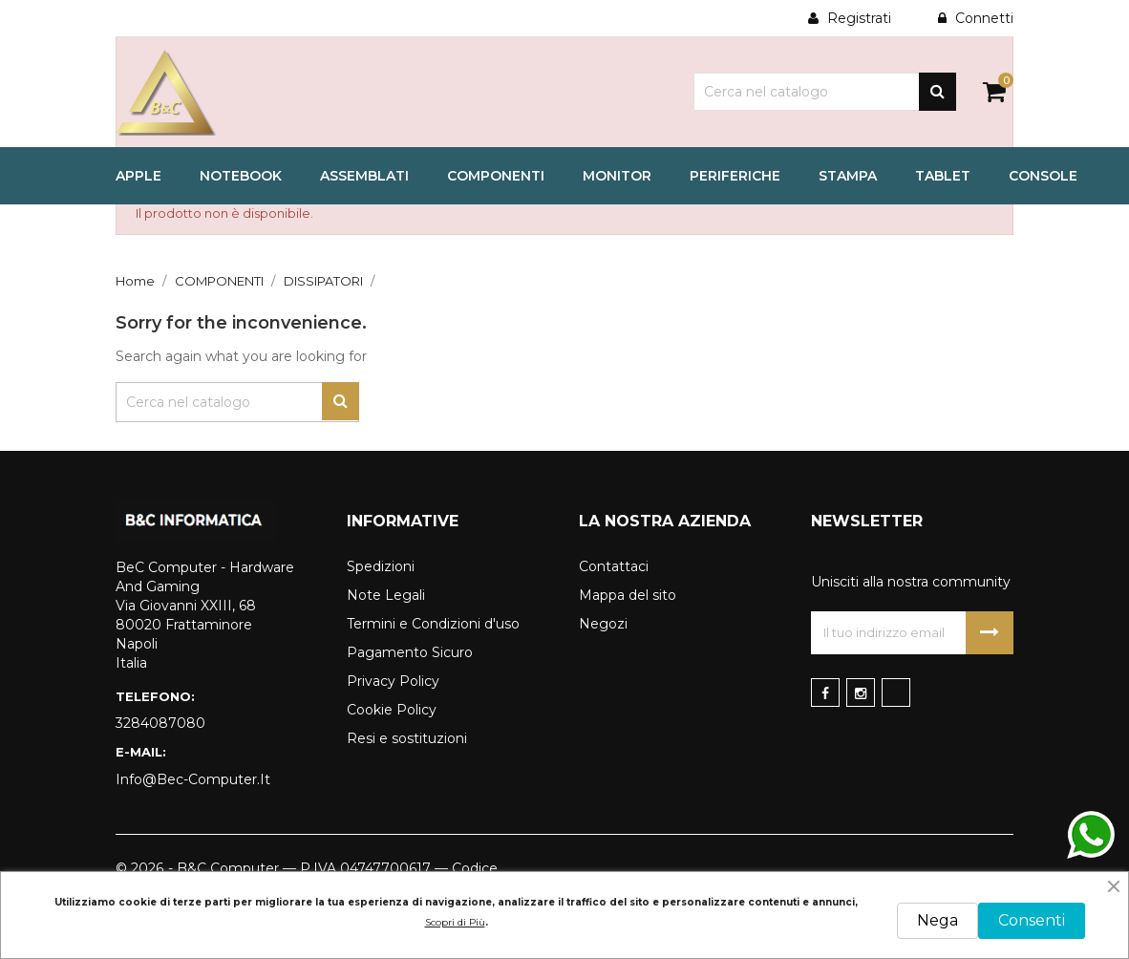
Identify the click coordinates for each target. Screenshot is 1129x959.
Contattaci (614, 566)
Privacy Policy (393, 681)
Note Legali (386, 595)
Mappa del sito (627, 595)
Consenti (1031, 920)
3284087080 (160, 723)
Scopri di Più (455, 922)
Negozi (603, 623)
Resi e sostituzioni (407, 738)
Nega (937, 920)
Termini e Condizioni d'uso (433, 623)
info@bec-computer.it (193, 779)
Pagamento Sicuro (410, 652)
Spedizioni (381, 566)
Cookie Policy (392, 709)
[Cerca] (824, 92)
